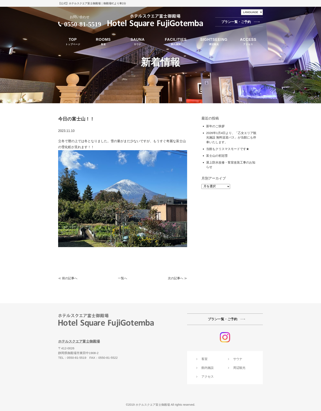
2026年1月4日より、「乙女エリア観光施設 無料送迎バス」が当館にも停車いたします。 (231, 137)
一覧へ (122, 278)
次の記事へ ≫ (177, 278)
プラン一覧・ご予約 (236, 22)
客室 (103, 41)
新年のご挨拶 (215, 126)
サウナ (137, 41)
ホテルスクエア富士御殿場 (79, 341)
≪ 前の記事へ (67, 278)
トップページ (72, 41)
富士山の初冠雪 (218, 155)
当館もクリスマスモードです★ (227, 149)
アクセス (248, 41)
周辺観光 (214, 41)
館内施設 (175, 41)
